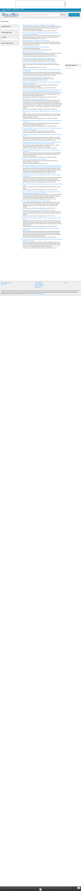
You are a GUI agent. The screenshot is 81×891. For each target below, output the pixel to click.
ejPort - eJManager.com (6, 282)
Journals (9, 9)
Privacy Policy (38, 287)
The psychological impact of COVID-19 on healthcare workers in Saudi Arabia (39, 25)
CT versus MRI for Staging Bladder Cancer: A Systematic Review (36, 201)
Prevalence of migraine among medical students (33, 51)
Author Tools (3, 284)
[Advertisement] (73, 41)
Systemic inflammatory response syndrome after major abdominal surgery (38, 210)
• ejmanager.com (69, 68)
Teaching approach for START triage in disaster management (36, 47)
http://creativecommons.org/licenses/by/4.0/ (34, 293)
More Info (74, 888)
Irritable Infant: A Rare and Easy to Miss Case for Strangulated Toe (37, 77)
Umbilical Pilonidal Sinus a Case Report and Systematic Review (36, 40)
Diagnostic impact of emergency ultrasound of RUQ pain (35, 159)
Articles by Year (16, 9)
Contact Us (66, 282)
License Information (39, 284)
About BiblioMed (38, 282)
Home (3, 9)
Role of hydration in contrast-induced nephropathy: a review (35, 99)
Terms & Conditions (39, 285)
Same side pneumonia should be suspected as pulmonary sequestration (38, 58)
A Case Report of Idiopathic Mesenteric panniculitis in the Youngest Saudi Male (39, 63)
